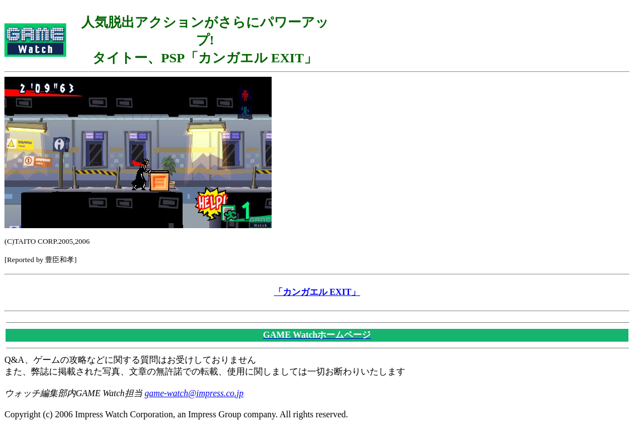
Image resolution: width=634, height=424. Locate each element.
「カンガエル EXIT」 (317, 292)
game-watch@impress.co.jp (194, 393)
